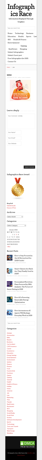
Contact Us (12, 61)
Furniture (10, 373)
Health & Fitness (19, 40)
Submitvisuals (11, 205)
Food (8, 368)
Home (10, 33)
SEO (9, 40)
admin (19, 77)
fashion (9, 362)
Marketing (10, 397)
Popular (9, 402)
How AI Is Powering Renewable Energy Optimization (21, 299)
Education (12, 36)
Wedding (10, 433)
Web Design (11, 431)
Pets (8, 400)
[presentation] (15, 155)
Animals (9, 333)
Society (9, 417)
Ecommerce (10, 351)
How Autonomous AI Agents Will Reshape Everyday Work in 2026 (23, 312)
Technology (19, 33)
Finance (9, 364)
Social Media (11, 413)
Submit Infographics (16, 52)
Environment (11, 360)
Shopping (23, 49)
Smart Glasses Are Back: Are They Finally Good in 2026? (23, 271)
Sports (28, 36)
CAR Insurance (11, 346)
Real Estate (13, 49)
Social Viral (10, 415)
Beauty (9, 340)
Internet (9, 391)
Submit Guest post (15, 55)
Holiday (9, 386)
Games (9, 375)
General (9, 380)
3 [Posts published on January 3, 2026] (16, 234)
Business (29, 33)
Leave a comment (26, 77)
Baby (8, 337)
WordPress (30, 453)
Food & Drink (11, 371)
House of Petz (11, 208)
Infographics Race (21, 10)
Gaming (24, 46)
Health (21, 36)
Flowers (9, 366)
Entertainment (14, 43)
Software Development (14, 420)
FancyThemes (21, 455)
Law (35, 36)
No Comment (22, 262)
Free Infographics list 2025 (18, 58)
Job (8, 393)
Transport (10, 428)
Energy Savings (11, 355)
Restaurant (10, 406)
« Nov (8, 246)
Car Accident (11, 344)
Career (9, 348)
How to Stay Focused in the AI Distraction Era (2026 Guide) (23, 258)
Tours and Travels (12, 426)
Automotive (10, 335)
